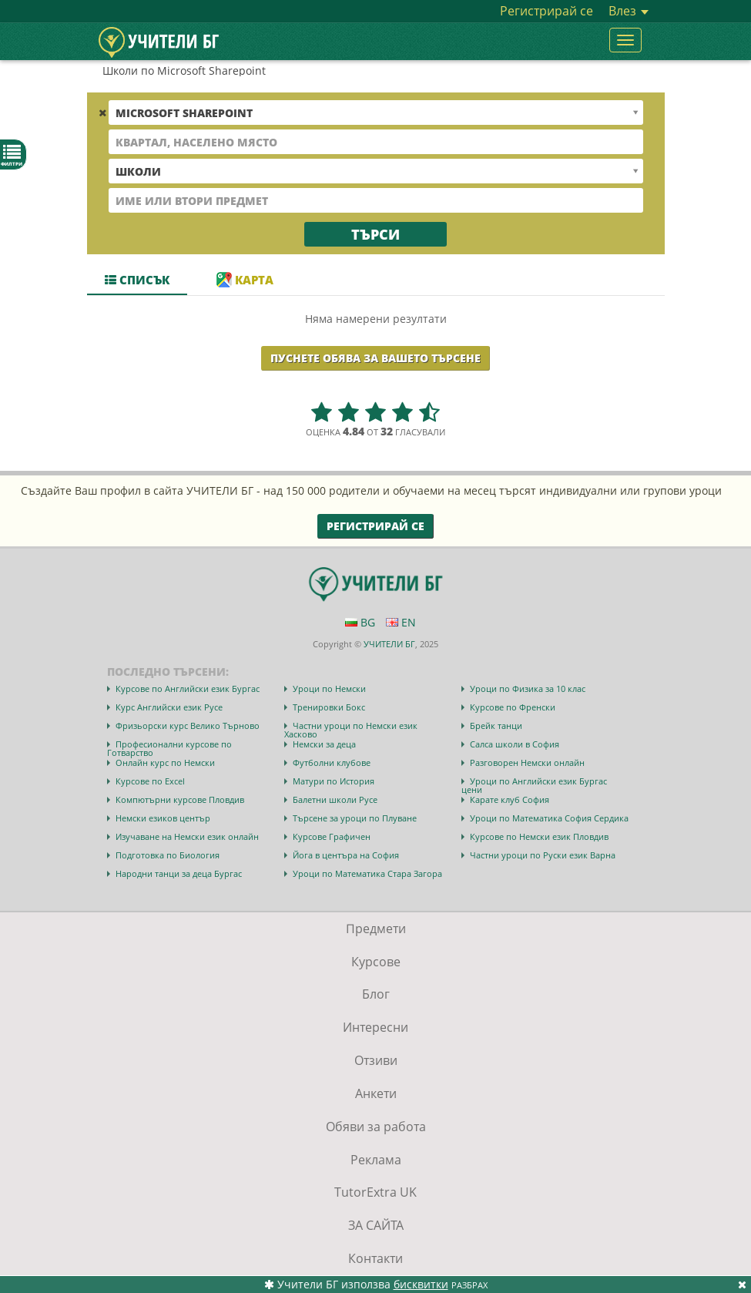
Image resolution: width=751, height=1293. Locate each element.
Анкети (376, 1093)
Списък (137, 279)
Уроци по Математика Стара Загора (367, 873)
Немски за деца (324, 744)
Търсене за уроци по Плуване (355, 818)
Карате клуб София (509, 799)
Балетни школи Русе (335, 799)
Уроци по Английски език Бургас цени (534, 785)
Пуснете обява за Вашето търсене (375, 358)
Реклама (375, 1159)
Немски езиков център (163, 818)
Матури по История (333, 781)
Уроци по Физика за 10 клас (527, 688)
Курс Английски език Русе (169, 707)
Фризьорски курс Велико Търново (188, 725)
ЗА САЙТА (376, 1225)
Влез (629, 10)
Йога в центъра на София (346, 855)
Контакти (375, 1258)
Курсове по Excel (150, 781)
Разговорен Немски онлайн (527, 762)
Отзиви (375, 1060)
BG (360, 622)
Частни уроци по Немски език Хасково (350, 730)
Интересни (375, 1027)
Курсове (376, 961)
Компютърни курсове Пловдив (180, 799)
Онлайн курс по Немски (165, 762)
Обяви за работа (376, 1126)
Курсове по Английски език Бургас (188, 688)
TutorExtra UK (375, 1192)
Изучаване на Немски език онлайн (187, 836)
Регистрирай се (546, 10)
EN (401, 622)
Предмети (376, 928)
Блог (376, 994)
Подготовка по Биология (168, 855)
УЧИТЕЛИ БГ (389, 644)
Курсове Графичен (331, 836)
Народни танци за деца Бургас (179, 873)
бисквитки (421, 1284)
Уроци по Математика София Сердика (549, 818)
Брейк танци (496, 725)
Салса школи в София (514, 744)
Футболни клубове (331, 762)
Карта (244, 279)
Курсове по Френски (512, 707)
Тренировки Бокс (329, 707)
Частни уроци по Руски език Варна (542, 855)
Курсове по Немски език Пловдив (539, 836)
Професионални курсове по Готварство (169, 748)
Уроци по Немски (329, 688)
